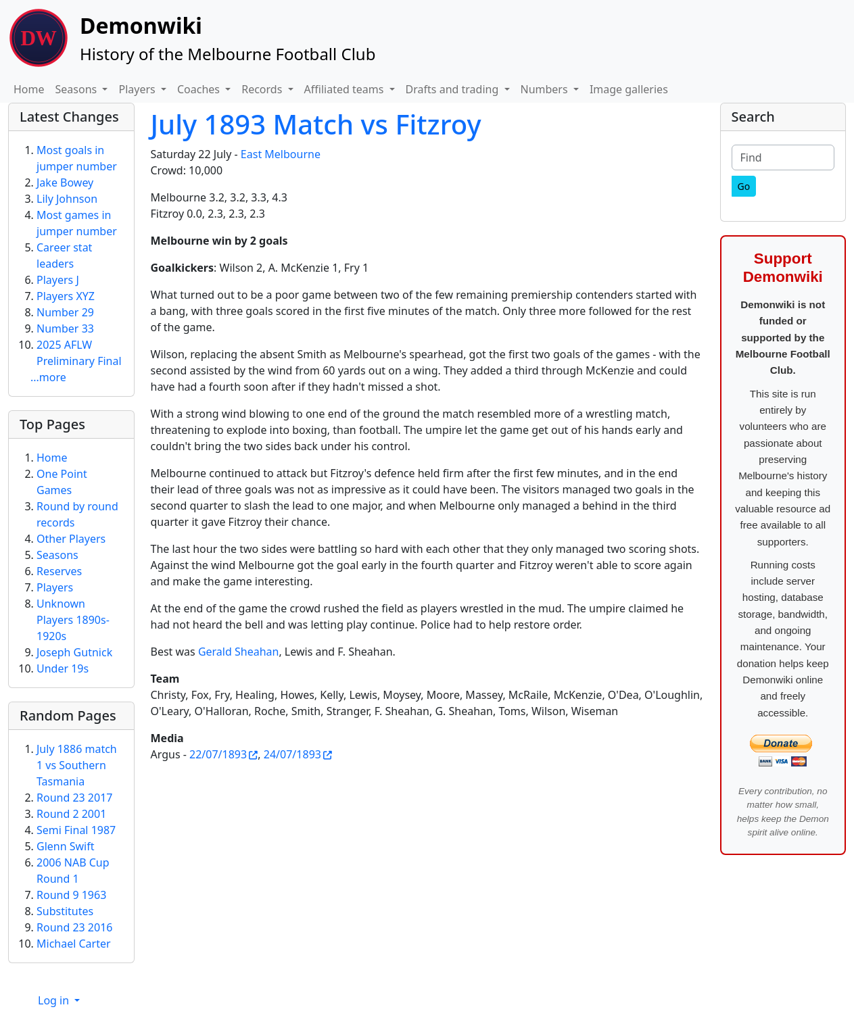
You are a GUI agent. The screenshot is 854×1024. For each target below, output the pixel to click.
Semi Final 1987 (76, 830)
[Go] (744, 186)
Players (55, 587)
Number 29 (65, 312)
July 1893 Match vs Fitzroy (316, 124)
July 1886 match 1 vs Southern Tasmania (77, 765)
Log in (55, 1000)
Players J (58, 279)
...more (48, 377)
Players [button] (138, 89)
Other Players (71, 538)
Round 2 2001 (71, 813)
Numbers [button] (546, 89)
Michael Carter (74, 943)
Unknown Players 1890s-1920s (73, 619)
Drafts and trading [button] (454, 89)
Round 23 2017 (74, 797)
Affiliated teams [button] (345, 89)
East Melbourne (281, 154)
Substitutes (65, 911)
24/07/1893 (292, 754)
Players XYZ (66, 296)
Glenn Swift (66, 846)
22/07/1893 (218, 754)
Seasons (57, 554)
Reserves (59, 571)
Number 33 (65, 328)
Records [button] (263, 89)
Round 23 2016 (74, 927)
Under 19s (63, 668)
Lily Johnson (67, 198)
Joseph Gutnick (74, 652)
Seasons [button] (77, 89)
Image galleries (629, 89)
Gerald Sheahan (238, 651)
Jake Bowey (65, 182)
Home (29, 89)
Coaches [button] (199, 89)
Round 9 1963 (71, 894)
